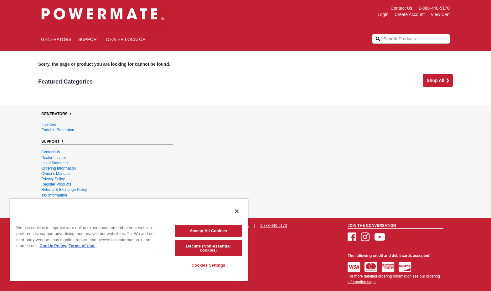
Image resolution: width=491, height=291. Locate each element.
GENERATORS (56, 39)
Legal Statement (55, 163)
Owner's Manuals (55, 173)
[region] (129, 240)
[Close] (237, 211)
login (383, 14)
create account (410, 14)
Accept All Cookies (208, 230)
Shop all (438, 81)
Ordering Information (58, 168)
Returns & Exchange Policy (64, 189)
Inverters (48, 124)
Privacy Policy (53, 179)
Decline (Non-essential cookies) (208, 248)
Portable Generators (58, 130)
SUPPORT (88, 39)
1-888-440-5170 (434, 8)
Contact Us (401, 8)
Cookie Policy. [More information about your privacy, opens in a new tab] (53, 245)
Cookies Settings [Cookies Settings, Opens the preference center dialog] (208, 265)
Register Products (56, 184)
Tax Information (54, 195)
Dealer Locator (126, 39)
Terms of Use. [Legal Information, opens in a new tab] (82, 245)
